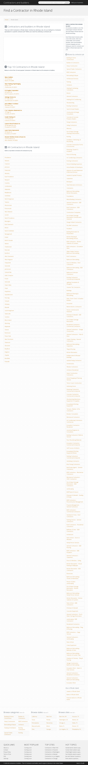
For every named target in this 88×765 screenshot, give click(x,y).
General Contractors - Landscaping (73, 638)
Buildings (69, 290)
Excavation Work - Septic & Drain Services (74, 669)
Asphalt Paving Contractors (74, 360)
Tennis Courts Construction (74, 383)
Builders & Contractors (73, 63)
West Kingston (9, 259)
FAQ (5, 756)
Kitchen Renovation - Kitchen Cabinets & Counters (74, 599)
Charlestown (8, 247)
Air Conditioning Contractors (74, 157)
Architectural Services (72, 78)
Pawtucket (7, 170)
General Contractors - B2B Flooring (74, 546)
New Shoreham (9, 339)
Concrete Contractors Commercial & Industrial (73, 395)
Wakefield (7, 189)
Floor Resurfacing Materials (74, 440)
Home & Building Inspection (74, 164)
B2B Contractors (71, 72)
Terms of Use (7, 754)
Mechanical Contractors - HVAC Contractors (74, 478)
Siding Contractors (72, 125)
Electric (69, 93)
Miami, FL (61, 726)
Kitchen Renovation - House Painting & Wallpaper (74, 564)
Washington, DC (63, 720)
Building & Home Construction (71, 58)
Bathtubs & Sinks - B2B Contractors (73, 530)
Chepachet (8, 263)
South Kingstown (9, 310)
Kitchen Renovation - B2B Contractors (74, 569)
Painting (69, 82)
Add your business (77, 3)
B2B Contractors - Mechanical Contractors (75, 473)
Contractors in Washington (52, 752)
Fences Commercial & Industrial (73, 310)
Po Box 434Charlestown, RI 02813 (12, 85)
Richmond (7, 333)
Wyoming (7, 323)
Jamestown (8, 269)
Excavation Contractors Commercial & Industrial (73, 444)
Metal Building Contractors (74, 199)
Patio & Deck (70, 642)
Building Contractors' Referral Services (75, 436)
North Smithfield (9, 231)
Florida (48, 720)
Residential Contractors (73, 624)
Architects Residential (72, 370)
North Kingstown (9, 199)
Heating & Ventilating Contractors (72, 89)
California (34, 716)
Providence (8, 157)
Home (6, 20)
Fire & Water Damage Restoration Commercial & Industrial (74, 217)
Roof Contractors (71, 256)
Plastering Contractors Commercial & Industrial (73, 390)
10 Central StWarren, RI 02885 (9, 78)
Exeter (6, 237)
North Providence (9, 218)
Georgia (48, 729)
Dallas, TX (74, 723)
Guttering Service (71, 386)
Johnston (7, 167)
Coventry (7, 183)
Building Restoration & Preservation (73, 232)
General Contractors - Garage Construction (75, 330)
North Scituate (9, 240)
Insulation (69, 228)
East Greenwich (9, 224)
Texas (33, 720)
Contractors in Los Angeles (52, 756)
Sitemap (6, 758)
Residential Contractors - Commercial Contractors (73, 325)
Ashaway (7, 304)
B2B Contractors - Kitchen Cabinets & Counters (74, 242)
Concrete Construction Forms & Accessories (75, 145)
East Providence (9, 176)
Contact (6, 750)
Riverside (7, 250)
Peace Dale (8, 336)
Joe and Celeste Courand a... (73, 756)
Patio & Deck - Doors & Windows (73, 538)
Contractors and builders (16, 2)
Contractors (70, 188)
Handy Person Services (73, 542)
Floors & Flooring (71, 154)
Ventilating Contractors (73, 461)
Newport (7, 180)
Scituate (7, 301)
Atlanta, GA (75, 720)
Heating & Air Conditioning (74, 99)
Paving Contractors (72, 122)
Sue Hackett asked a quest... (73, 754)
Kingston (7, 352)
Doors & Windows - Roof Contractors (73, 263)
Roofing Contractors (72, 106)
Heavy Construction (72, 66)
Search (67, 2)
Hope (6, 288)
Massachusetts (36, 726)
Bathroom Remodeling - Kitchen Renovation (73, 192)
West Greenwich (9, 256)
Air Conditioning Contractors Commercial (74, 421)
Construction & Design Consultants (73, 113)
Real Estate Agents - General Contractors (74, 468)
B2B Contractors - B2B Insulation (73, 551)
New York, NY (63, 716)
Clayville (7, 355)
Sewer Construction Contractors (72, 374)
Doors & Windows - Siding (74, 560)
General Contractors (72, 96)
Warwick (7, 160)
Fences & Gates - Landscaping (71, 582)
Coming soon (28, 748)
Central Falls (8, 272)
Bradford (7, 349)
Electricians (70, 573)
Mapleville (7, 326)
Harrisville (7, 282)
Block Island (8, 320)
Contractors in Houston (51, 750)
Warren (7, 243)
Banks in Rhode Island (73, 694)
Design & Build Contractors (74, 222)
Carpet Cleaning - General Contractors (74, 340)
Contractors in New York (51, 748)
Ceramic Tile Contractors (73, 287)
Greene (7, 329)
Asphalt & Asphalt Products (74, 175)
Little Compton (9, 275)
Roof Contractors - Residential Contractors (75, 525)
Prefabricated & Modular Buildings (73, 356)
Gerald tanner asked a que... (73, 748)
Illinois (48, 726)
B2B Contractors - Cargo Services (73, 633)
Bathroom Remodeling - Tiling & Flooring (75, 628)
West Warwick (8, 212)
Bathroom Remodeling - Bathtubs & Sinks (73, 649)
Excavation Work (71, 683)
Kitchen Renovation (72, 352)
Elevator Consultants (72, 414)
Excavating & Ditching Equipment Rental (72, 452)
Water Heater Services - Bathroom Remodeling (73, 252)
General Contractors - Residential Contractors (73, 674)
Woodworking (70, 102)
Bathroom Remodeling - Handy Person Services (73, 594)
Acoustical (69, 303)
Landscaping (70, 489)
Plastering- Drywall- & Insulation (72, 150)
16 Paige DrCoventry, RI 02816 (13, 112)
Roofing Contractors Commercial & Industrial (73, 278)
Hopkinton (8, 291)
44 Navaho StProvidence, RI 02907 (12, 132)
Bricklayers (69, 182)
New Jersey (49, 723)
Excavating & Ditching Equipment (72, 405)
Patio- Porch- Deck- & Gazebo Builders (75, 299)
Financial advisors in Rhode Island (74, 698)
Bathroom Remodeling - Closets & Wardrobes (73, 577)
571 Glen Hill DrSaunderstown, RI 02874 (11, 98)
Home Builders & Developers (75, 167)
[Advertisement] (18, 49)
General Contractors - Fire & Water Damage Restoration (74, 615)
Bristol (6, 227)
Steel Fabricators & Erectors (74, 185)
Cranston (7, 164)
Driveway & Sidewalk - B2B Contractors (74, 315)
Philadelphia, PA (76, 729)
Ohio (33, 729)
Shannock (7, 342)
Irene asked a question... (72, 758)
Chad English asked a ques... (73, 752)
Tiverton (7, 202)
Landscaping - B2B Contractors (72, 620)
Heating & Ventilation (10, 728)
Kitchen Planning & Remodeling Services (72, 237)
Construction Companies (73, 212)
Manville (7, 307)
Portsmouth (8, 208)
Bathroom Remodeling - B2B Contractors (74, 268)
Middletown (8, 192)
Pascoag (7, 298)
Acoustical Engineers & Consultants (73, 431)
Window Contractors (72, 367)
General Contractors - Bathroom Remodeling (73, 678)
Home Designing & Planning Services (74, 379)
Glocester (7, 345)
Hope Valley (8, 285)
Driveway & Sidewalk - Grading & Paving (75, 496)
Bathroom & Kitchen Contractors (72, 273)
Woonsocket (8, 205)
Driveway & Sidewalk (72, 608)
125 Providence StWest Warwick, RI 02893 (15, 138)
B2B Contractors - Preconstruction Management (75, 501)
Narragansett (8, 234)
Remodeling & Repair (72, 75)
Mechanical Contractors (73, 417)
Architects (69, 85)
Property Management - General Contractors (73, 506)
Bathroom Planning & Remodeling (72, 294)
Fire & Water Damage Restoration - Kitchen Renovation (72, 588)
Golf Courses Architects (73, 448)
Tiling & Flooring (71, 349)
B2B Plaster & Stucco (72, 492)
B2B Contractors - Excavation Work (75, 247)
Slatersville (7, 314)
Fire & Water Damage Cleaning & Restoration (73, 132)
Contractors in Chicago (51, 758)
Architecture (70, 534)
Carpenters (70, 178)
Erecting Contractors (72, 161)
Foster (6, 278)
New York (49, 716)
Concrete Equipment (72, 611)
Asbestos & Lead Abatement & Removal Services (75, 171)
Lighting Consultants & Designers (73, 283)
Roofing (69, 136)
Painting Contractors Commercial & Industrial (73, 457)
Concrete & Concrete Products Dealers (72, 118)
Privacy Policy (7, 752)
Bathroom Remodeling (73, 259)
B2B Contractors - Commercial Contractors (73, 510)
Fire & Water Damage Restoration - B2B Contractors (72, 483)
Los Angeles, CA (63, 729)
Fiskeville (7, 361)
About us (6, 748)
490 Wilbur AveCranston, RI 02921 (11, 105)
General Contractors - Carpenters (73, 556)
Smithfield (7, 196)
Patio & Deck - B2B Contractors (72, 604)
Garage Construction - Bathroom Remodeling (73, 664)
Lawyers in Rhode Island (73, 691)
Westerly (7, 173)
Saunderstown (9, 294)
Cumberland (8, 186)
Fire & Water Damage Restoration (72, 320)
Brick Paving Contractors (73, 464)
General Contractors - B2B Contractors (74, 203)
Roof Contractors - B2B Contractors (73, 208)
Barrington (7, 221)
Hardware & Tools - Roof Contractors (73, 515)
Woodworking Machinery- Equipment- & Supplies (74, 400)
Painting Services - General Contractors (74, 520)
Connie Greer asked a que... (73, 750)
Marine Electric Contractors (74, 306)
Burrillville (7, 358)
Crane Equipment (71, 645)
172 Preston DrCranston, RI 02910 (10, 118)
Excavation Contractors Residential (73, 426)
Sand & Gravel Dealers (73, 109)
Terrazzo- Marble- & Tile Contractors (73, 410)
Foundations (70, 196)
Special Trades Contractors (74, 69)
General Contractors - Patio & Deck (75, 335)
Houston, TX (75, 716)
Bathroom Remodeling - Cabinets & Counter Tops (74, 654)
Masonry (69, 128)
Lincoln (7, 215)
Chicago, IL (62, 723)
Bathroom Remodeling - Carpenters (73, 345)
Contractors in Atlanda (51, 754)
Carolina (7, 317)
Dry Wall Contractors (72, 225)
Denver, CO (75, 726)
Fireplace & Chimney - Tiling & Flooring (75, 659)
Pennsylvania (35, 723)
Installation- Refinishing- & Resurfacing (74, 140)
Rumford (7, 253)
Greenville (7, 266)
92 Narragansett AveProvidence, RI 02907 (12, 125)
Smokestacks (70, 363)
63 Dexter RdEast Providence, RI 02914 (12, 92)
